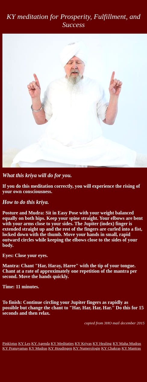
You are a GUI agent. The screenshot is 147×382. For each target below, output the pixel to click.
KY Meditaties (62, 343)
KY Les (24, 343)
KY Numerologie (86, 348)
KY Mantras (131, 348)
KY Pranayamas (15, 348)
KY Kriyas (83, 343)
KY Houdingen (60, 348)
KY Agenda (40, 343)
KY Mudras (38, 348)
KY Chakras (110, 348)
